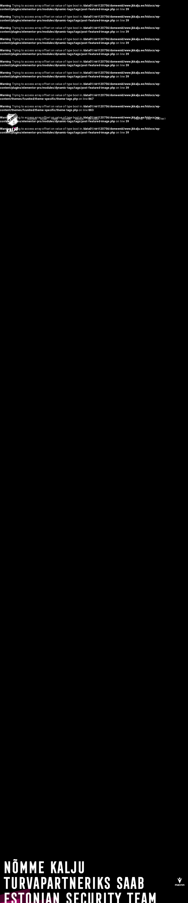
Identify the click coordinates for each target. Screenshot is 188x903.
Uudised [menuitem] (32, 118)
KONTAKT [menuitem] (160, 118)
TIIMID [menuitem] (54, 118)
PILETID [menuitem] (138, 118)
